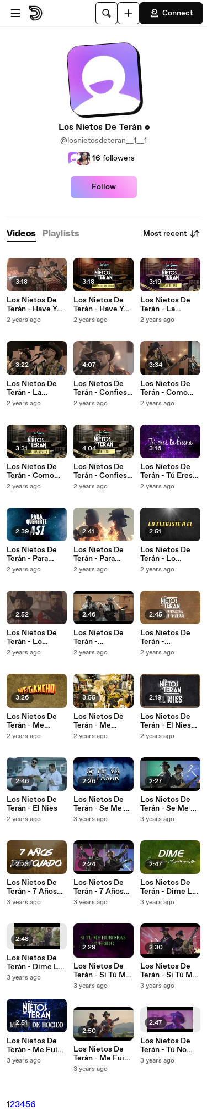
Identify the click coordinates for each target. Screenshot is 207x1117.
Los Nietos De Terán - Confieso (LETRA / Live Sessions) (102, 471)
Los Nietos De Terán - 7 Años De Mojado (98, 887)
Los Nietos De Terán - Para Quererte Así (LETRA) (32, 554)
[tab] (21, 234)
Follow (104, 187)
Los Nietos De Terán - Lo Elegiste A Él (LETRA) (165, 554)
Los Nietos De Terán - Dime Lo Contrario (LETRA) (168, 887)
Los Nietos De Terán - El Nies (32, 804)
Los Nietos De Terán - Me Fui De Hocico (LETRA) (32, 1045)
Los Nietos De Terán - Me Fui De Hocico (98, 1054)
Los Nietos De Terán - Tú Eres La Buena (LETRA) (166, 471)
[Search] (106, 13)
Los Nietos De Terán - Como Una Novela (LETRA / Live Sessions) (32, 471)
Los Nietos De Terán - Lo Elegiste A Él (32, 637)
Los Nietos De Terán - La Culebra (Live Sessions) (32, 388)
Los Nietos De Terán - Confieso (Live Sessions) (102, 388)
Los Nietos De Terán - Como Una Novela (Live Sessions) (167, 388)
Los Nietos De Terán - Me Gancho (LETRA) (37, 721)
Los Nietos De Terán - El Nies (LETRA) (165, 721)
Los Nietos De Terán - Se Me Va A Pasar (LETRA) (103, 804)
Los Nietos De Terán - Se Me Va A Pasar (169, 804)
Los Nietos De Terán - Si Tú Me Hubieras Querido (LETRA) (101, 971)
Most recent (171, 233)
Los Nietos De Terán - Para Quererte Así (98, 554)
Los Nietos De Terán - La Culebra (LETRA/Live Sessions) (165, 304)
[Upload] (129, 13)
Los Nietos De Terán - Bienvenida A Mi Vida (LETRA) (169, 637)
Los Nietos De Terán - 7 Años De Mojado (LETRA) (32, 887)
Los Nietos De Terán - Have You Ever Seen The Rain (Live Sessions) (36, 304)
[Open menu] (15, 13)
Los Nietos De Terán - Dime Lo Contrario (35, 962)
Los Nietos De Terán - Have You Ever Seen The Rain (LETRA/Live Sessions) (102, 304)
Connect (171, 13)
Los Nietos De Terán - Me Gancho (98, 721)
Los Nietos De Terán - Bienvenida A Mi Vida (102, 637)
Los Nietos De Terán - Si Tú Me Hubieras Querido (168, 971)
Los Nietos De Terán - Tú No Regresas (165, 1045)
